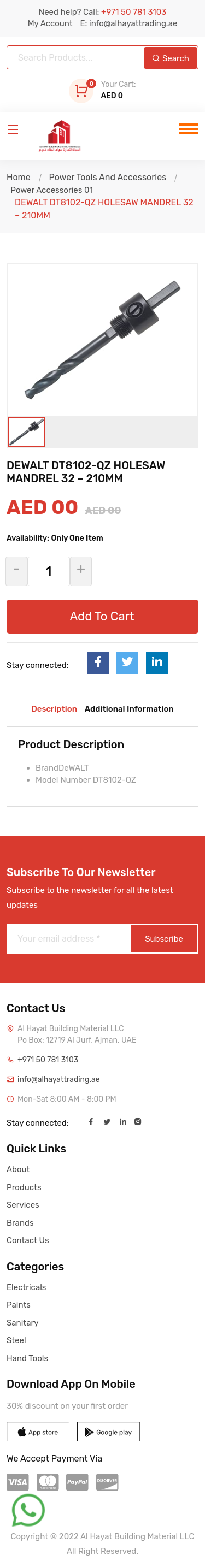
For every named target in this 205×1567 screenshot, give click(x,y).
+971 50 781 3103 (47, 1060)
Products (24, 1187)
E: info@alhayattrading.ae (128, 23)
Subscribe (164, 939)
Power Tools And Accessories (107, 177)
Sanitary (22, 1323)
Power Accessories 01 (50, 190)
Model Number (63, 780)
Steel (16, 1340)
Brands (20, 1223)
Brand (47, 768)
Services (23, 1205)
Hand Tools (27, 1358)
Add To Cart (101, 616)
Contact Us (28, 1240)
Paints (19, 1305)
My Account (50, 23)
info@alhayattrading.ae (58, 1079)
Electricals (26, 1287)
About (18, 1169)
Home (19, 177)
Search (170, 58)
